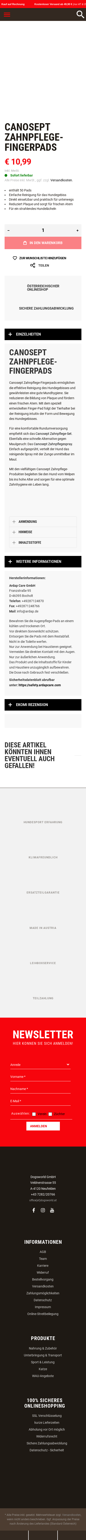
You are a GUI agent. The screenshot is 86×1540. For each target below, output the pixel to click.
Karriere (42, 1265)
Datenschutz (43, 1300)
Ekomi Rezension (32, 705)
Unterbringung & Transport (43, 1355)
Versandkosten (43, 1286)
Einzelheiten (28, 334)
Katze (43, 1369)
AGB (43, 1252)
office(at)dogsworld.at (43, 1200)
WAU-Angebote (43, 1376)
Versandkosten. (61, 180)
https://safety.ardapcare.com (40, 685)
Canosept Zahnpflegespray (53, 444)
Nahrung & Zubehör (43, 1348)
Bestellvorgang (42, 1279)
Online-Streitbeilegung (42, 1314)
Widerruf (43, 1272)
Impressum (43, 1307)
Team (43, 1259)
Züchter (59, 1114)
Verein (42, 1114)
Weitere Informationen (38, 561)
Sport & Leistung (43, 1362)
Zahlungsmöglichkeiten (42, 1293)
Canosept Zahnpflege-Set (54, 434)
